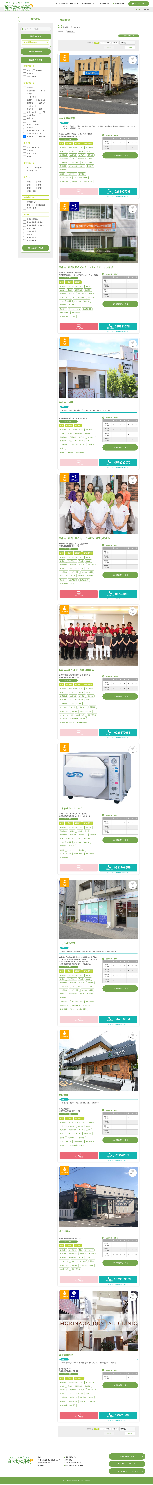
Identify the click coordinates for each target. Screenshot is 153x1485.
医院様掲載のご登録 (130, 1457)
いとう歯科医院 (67, 943)
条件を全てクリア (129, 36)
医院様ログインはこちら (129, 1464)
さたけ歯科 (65, 1231)
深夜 (26, 205)
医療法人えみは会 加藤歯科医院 (77, 670)
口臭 (39, 109)
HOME (138, 9)
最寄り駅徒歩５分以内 (33, 222)
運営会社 (41, 1466)
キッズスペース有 (31, 148)
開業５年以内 (29, 237)
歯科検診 (28, 137)
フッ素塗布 (29, 115)
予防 (42, 112)
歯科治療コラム (105, 4)
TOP (40, 1458)
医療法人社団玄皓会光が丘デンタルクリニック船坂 (87, 267)
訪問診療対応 (29, 231)
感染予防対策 (29, 240)
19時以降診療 (39, 205)
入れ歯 (27, 94)
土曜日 (38, 188)
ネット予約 (29, 228)
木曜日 (38, 185)
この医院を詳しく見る (120, 155)
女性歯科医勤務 (30, 219)
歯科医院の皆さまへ (88, 4)
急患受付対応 (29, 208)
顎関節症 (28, 103)
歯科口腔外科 (29, 77)
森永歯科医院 (66, 1355)
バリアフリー (29, 154)
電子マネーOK (30, 171)
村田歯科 (64, 1095)
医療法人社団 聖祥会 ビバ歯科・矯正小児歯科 (85, 538)
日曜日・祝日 (29, 191)
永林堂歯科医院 (67, 118)
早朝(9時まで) (30, 202)
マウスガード (29, 106)
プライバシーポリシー (73, 1463)
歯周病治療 (29, 91)
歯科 (26, 71)
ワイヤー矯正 (29, 121)
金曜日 (27, 188)
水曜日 (27, 185)
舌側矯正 (28, 127)
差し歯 (41, 91)
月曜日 (27, 182)
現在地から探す (35, 52)
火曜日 (38, 182)
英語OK (27, 234)
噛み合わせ (40, 100)
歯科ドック (29, 118)
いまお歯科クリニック (71, 808)
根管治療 (41, 137)
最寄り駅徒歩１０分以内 (33, 225)
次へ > (130, 47)
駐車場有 (28, 151)
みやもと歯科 (66, 402)
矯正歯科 (28, 74)
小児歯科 (37, 71)
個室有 (27, 157)
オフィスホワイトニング (33, 130)
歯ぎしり (41, 103)
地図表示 (35, 19)
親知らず (28, 109)
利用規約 (68, 1461)
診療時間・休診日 (110, 136)
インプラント (29, 97)
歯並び (27, 100)
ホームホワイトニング (33, 134)
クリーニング (29, 112)
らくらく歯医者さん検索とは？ (66, 4)
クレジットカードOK (32, 168)
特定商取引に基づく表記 (74, 1466)
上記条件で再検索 (35, 248)
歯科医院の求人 (119, 4)
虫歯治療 (28, 88)
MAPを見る (68, 139)
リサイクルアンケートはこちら (130, 1472)
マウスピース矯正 (31, 124)
